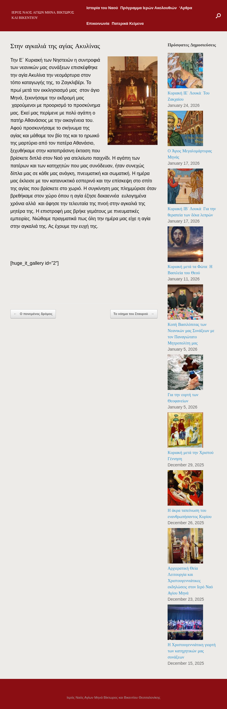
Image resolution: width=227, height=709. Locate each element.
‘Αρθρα (185, 8)
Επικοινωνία (97, 23)
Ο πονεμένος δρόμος (33, 313)
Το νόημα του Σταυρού (134, 313)
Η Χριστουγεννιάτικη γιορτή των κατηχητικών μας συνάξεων (191, 651)
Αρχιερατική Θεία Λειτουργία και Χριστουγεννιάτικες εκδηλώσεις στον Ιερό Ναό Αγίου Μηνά (190, 581)
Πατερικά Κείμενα (128, 23)
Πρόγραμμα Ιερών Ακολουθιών (148, 8)
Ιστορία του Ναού (102, 8)
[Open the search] (218, 15)
